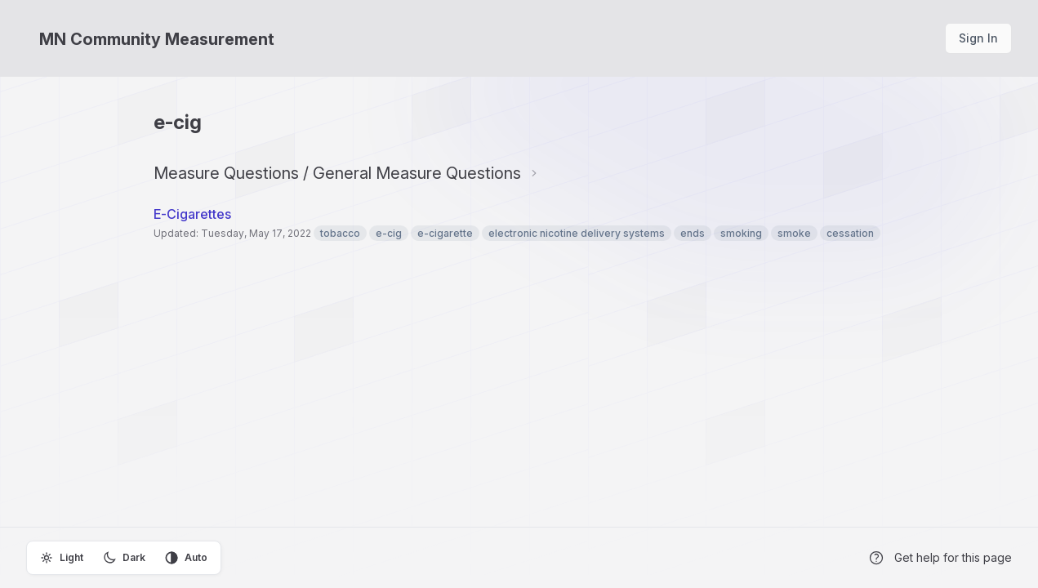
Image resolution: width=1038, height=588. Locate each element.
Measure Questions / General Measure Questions (337, 173)
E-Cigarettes (194, 214)
